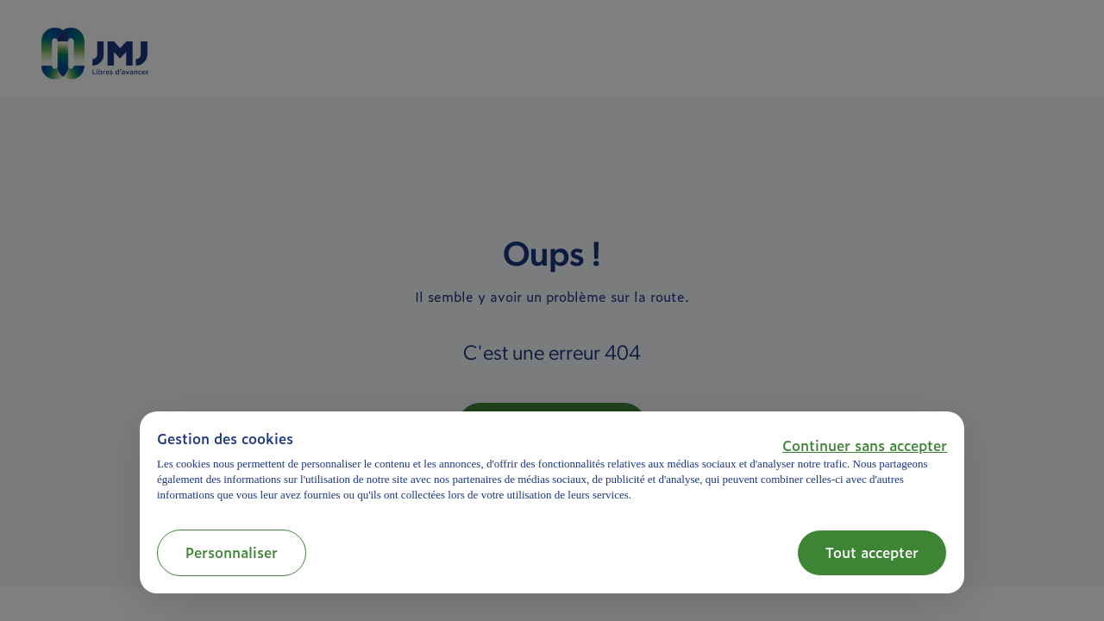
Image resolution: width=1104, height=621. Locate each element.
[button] (864, 445)
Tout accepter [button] (872, 552)
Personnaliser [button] (231, 552)
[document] (552, 466)
